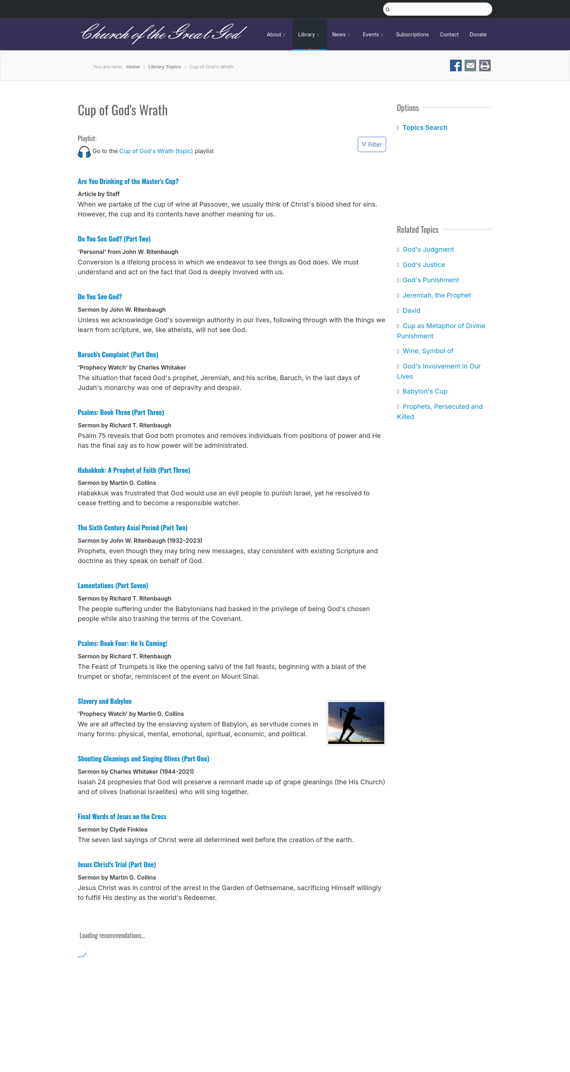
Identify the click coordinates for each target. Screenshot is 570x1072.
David (411, 310)
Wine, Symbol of (427, 351)
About (277, 34)
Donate (478, 34)
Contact (449, 34)
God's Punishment (430, 280)
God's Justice (423, 264)
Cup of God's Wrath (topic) (156, 151)
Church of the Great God (158, 34)
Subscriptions (412, 34)
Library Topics (164, 66)
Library (309, 34)
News (342, 34)
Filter (372, 144)
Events (374, 34)
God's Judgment (428, 249)
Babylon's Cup (424, 391)
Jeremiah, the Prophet (436, 295)
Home (133, 66)
